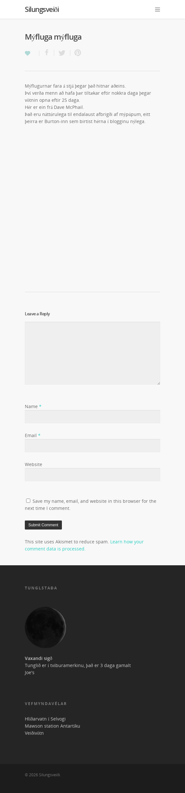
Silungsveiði (42, 9)
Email (33, 435)
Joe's (29, 672)
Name (33, 406)
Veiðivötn (34, 733)
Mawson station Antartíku (52, 726)
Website (33, 464)
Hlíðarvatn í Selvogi (45, 719)
